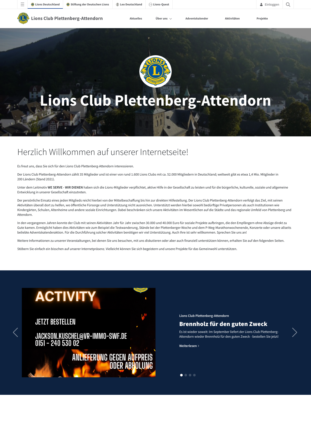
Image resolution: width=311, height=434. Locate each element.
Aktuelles (136, 18)
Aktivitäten (232, 18)
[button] (181, 375)
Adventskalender (197, 18)
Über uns (162, 18)
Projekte (262, 18)
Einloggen (269, 4)
